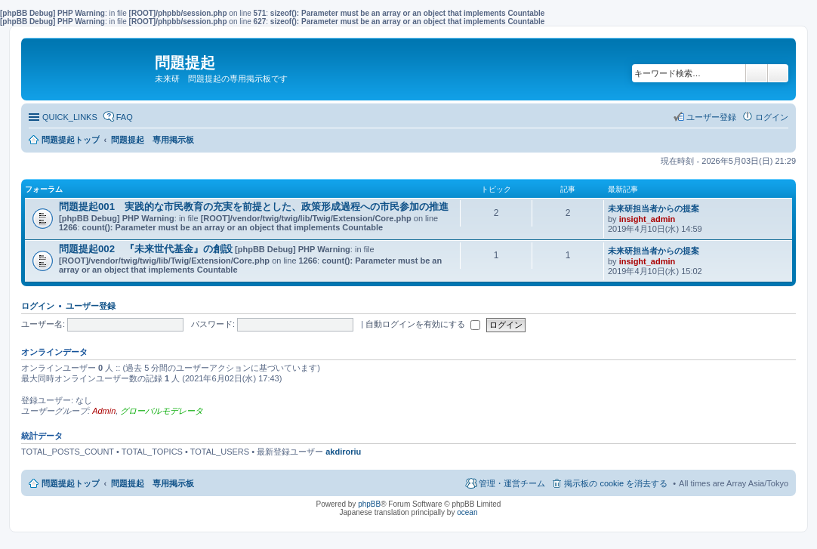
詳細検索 (778, 73)
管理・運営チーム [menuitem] (512, 483)
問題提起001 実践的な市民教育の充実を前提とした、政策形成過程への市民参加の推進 (254, 206)
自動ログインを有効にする (422, 323)
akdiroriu (343, 451)
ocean (467, 512)
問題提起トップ (71, 483)
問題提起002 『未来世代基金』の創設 (146, 248)
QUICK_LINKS (69, 117)
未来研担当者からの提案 (653, 208)
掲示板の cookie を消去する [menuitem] (615, 483)
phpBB (369, 504)
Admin (104, 410)
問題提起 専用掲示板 (152, 483)
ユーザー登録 (91, 305)
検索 (756, 73)
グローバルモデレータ (161, 410)
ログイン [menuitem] (771, 117)
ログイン (37, 305)
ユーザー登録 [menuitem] (711, 117)
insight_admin (647, 219)
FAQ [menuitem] (124, 117)
